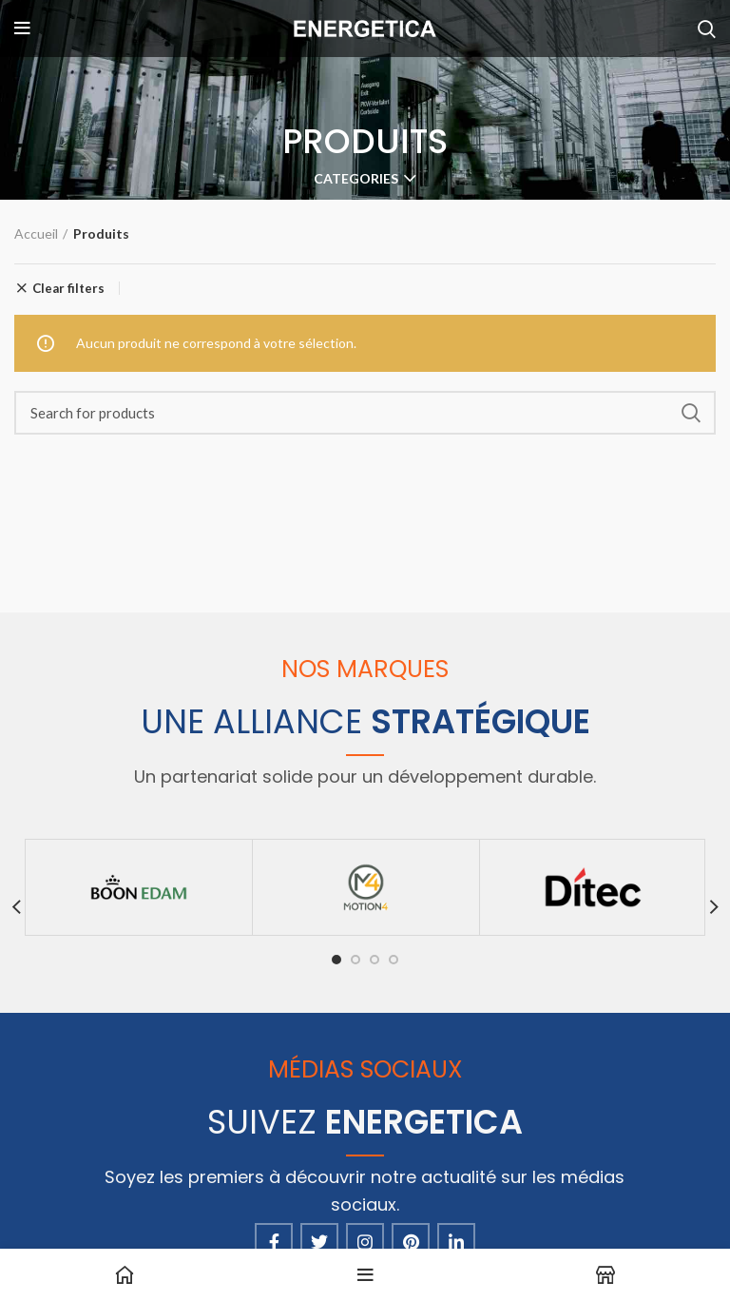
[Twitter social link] (319, 1242)
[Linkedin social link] (456, 1242)
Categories (356, 178)
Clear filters (68, 288)
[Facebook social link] (274, 1242)
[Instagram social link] (365, 1242)
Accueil (36, 233)
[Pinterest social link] (411, 1242)
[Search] (365, 413)
